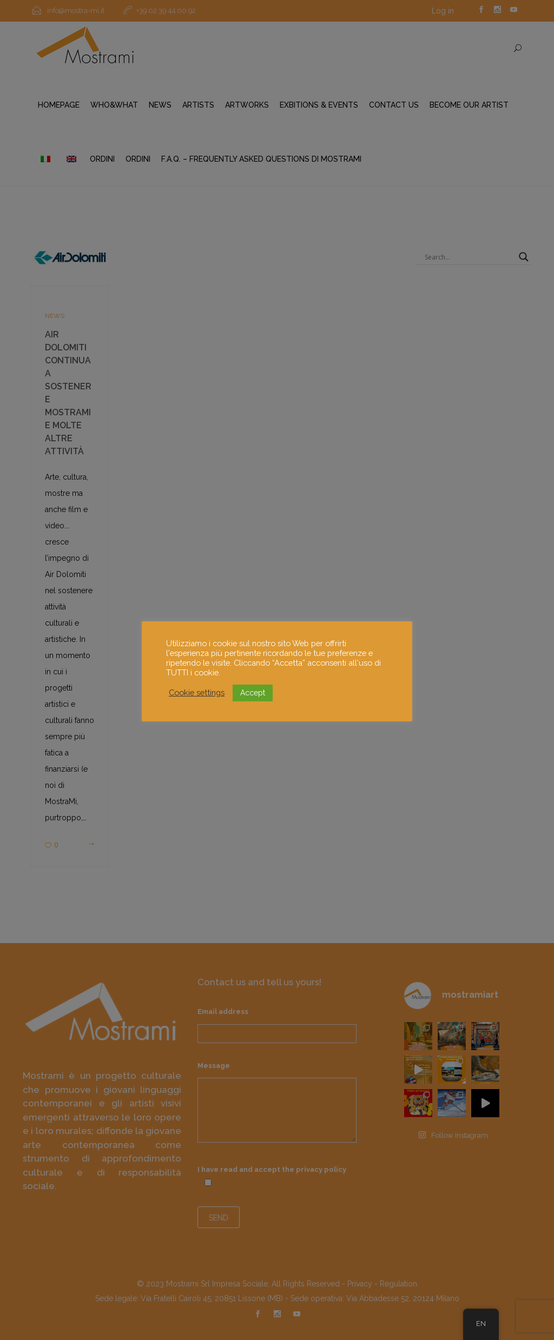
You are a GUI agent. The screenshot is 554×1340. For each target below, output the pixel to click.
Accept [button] (252, 692)
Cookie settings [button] (197, 692)
